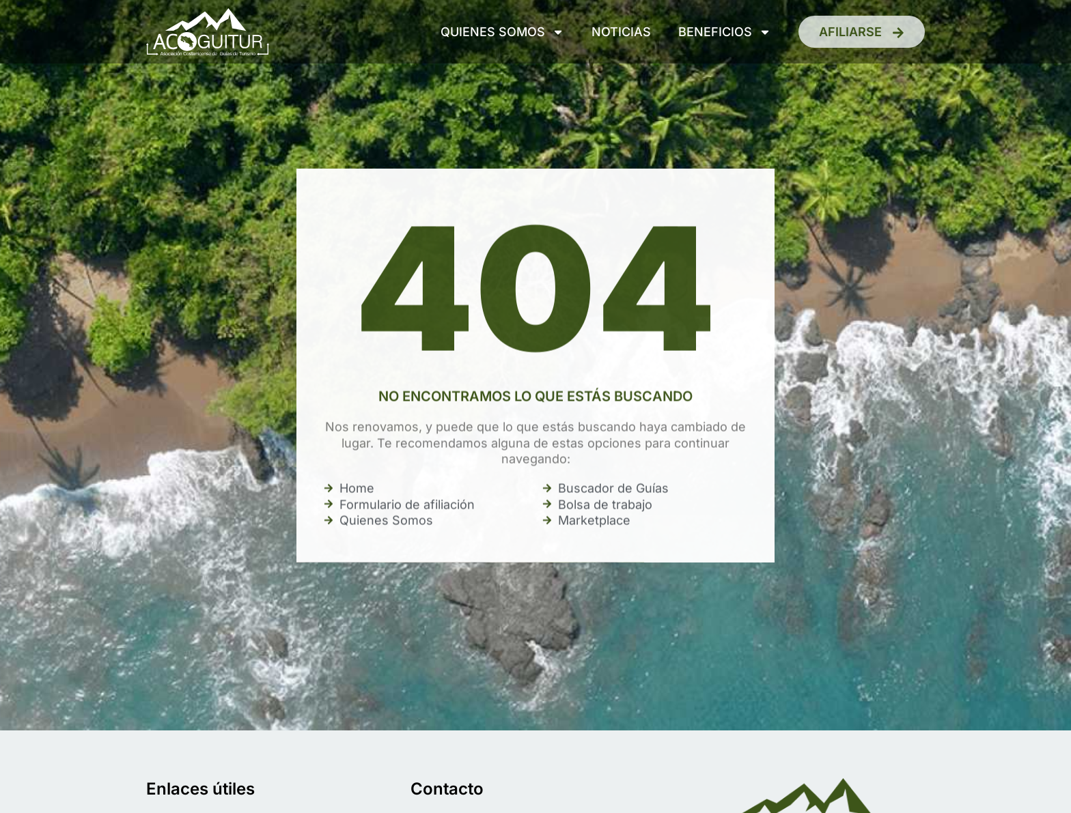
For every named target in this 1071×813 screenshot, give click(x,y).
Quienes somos (502, 32)
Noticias (621, 32)
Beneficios (724, 32)
